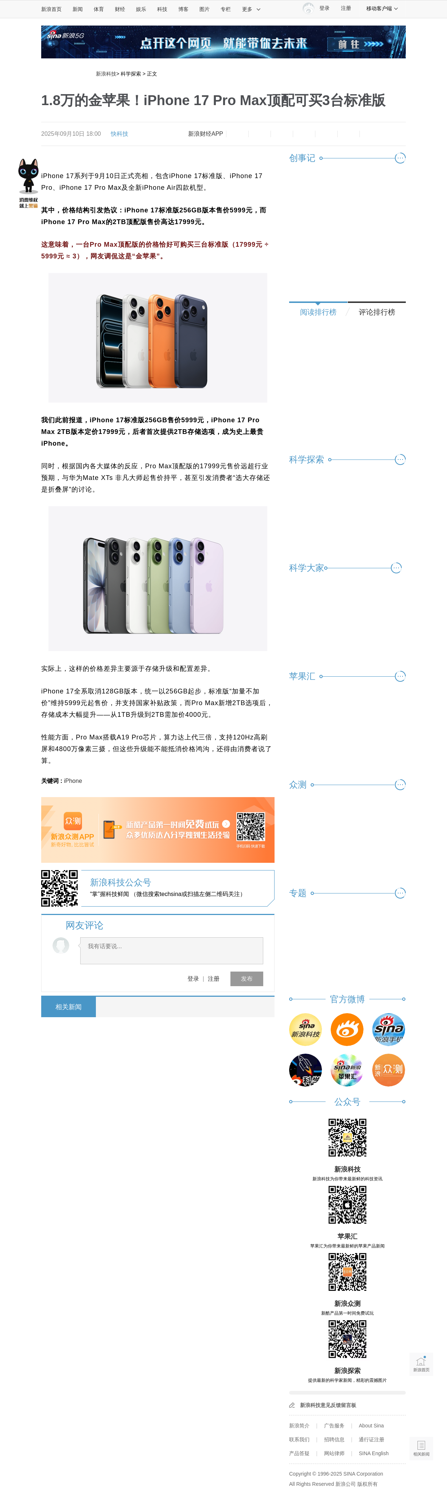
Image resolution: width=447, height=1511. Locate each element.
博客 (183, 9)
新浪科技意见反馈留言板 (328, 1405)
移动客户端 (382, 8)
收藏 (282, 133)
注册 (346, 8)
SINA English (374, 1453)
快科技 (119, 134)
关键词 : (52, 781)
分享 (348, 133)
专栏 (226, 9)
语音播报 (421, 1420)
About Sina (371, 1426)
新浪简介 (299, 1426)
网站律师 (334, 1453)
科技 (162, 9)
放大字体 (260, 133)
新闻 (78, 9)
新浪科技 (106, 74)
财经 (120, 9)
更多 (251, 9)
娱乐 (141, 9)
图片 (204, 9)
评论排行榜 (377, 312)
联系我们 (299, 1439)
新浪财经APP (205, 134)
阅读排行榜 (318, 312)
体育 (99, 9)
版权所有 (367, 1484)
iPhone (73, 781)
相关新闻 (68, 1007)
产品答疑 (299, 1453)
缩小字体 (237, 133)
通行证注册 (371, 1439)
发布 (247, 979)
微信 (326, 133)
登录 (193, 979)
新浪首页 (51, 9)
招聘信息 (334, 1439)
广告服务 (334, 1426)
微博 (304, 133)
